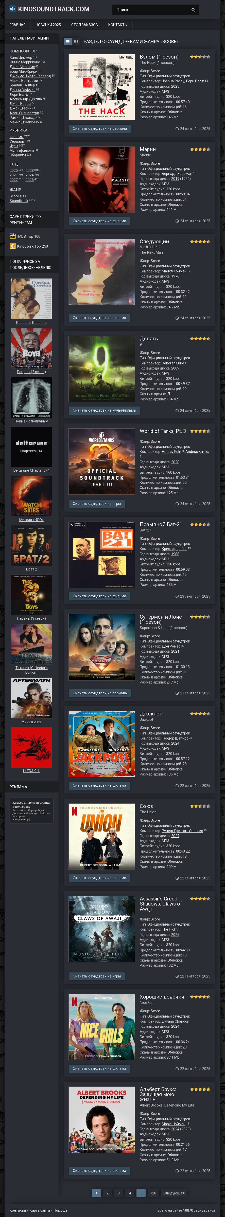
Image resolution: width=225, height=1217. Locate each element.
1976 (175, 276)
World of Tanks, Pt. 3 (163, 431)
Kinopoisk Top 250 (32, 246)
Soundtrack (19, 201)
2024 (30, 175)
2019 (175, 179)
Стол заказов (84, 25)
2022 (14, 180)
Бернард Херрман (177, 174)
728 (153, 1193)
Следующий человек (154, 244)
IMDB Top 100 (28, 236)
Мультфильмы (22, 151)
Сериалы (17, 141)
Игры (14, 146)
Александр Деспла (26, 99)
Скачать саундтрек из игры (97, 503)
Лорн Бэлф (19, 95)
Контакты (117, 25)
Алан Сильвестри (24, 113)
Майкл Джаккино (24, 122)
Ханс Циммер (21, 58)
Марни (148, 149)
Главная (17, 25)
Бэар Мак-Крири (23, 71)
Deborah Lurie (173, 363)
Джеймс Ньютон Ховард (30, 76)
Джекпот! (151, 714)
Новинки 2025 (48, 25)
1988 (175, 554)
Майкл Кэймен (174, 271)
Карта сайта (40, 1210)
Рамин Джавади (24, 118)
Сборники (18, 155)
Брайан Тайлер (22, 85)
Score (14, 196)
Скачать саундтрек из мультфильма (104, 410)
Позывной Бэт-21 (161, 524)
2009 (175, 368)
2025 (30, 180)
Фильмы (17, 137)
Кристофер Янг (174, 549)
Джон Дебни (20, 108)
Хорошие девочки (162, 997)
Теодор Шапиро (175, 738)
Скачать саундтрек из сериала (100, 128)
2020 (14, 171)
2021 (14, 175)
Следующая (174, 1193)
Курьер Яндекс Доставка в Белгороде (29, 812)
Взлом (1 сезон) (159, 57)
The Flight (170, 929)
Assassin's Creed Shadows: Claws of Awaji (161, 904)
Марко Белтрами (24, 81)
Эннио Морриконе (25, 62)
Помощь (61, 1210)
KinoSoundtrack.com (49, 9)
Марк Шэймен (173, 1124)
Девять (149, 339)
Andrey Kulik (172, 452)
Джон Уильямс (22, 67)
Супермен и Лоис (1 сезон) (161, 619)
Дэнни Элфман (23, 90)
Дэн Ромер (171, 646)
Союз (146, 806)
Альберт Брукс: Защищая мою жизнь (158, 1094)
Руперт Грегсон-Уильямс (182, 831)
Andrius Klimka (197, 452)
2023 (30, 171)
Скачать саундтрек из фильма (99, 221)
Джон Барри (20, 104)
